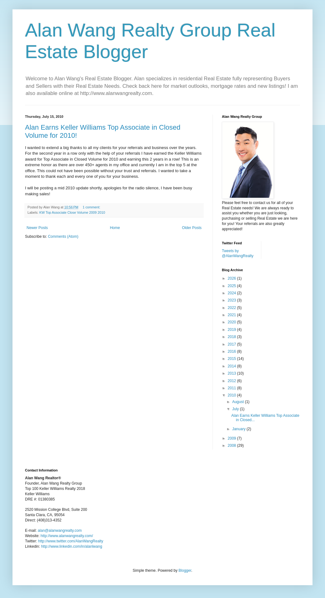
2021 (232, 315)
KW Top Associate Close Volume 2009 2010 (72, 212)
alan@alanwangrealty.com (60, 530)
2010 (232, 395)
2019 (232, 329)
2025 (232, 286)
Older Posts (192, 228)
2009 (232, 438)
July (236, 409)
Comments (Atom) (63, 236)
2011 (232, 388)
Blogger (184, 570)
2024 (232, 293)
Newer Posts (37, 228)
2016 (232, 351)
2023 (232, 300)
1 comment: (91, 207)
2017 (232, 344)
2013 (232, 373)
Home (115, 228)
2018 (232, 337)
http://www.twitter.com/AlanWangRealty (70, 541)
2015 (232, 358)
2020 (232, 322)
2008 (232, 445)
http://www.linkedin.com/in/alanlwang (71, 546)
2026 (232, 278)
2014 (232, 366)
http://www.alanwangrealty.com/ (67, 536)
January (239, 429)
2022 (232, 308)
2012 (232, 381)
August (238, 402)
